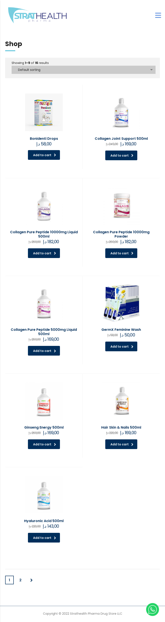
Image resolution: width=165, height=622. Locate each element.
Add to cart (44, 155)
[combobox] (84, 70)
